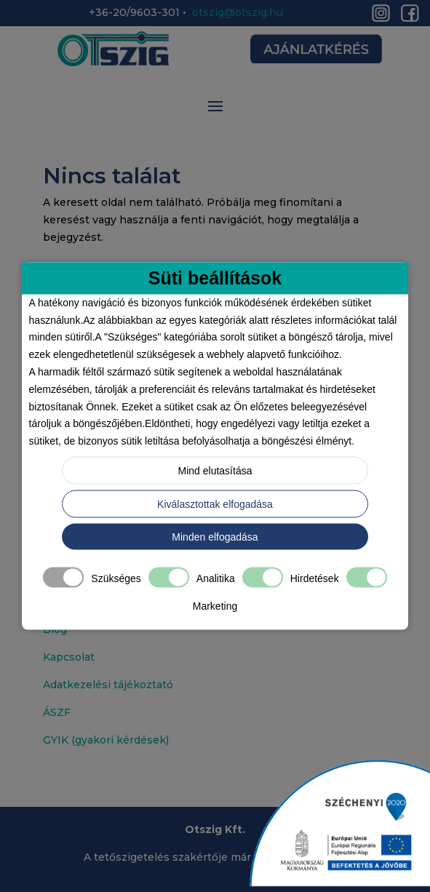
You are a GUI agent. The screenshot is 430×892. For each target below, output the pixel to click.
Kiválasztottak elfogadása (215, 503)
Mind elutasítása (215, 470)
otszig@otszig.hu (237, 12)
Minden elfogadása (215, 536)
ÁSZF (57, 712)
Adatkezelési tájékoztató (108, 684)
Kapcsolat (69, 657)
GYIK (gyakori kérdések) (106, 739)
